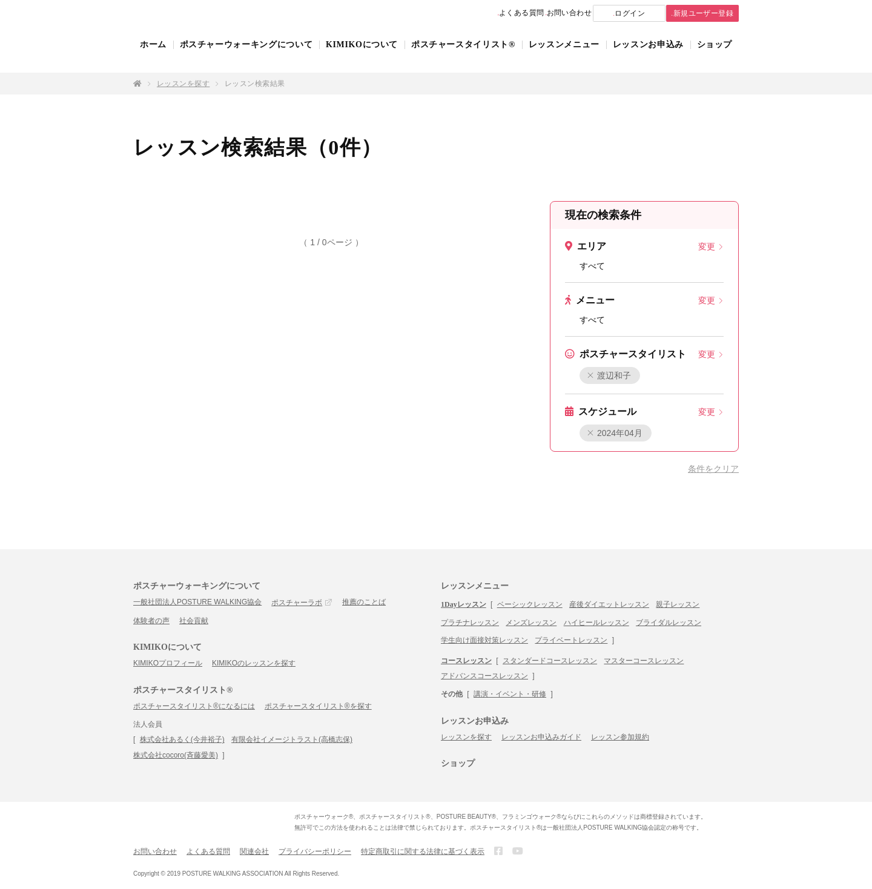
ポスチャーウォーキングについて (246, 56)
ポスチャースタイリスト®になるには (194, 706)
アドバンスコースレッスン (484, 676)
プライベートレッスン (571, 640)
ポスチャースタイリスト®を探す (318, 706)
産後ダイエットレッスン (609, 604)
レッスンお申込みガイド (541, 737)
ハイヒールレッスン (596, 622)
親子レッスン (677, 604)
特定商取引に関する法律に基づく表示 (422, 851)
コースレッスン (466, 660)
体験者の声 (151, 620)
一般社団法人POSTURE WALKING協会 (197, 602)
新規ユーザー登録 (692, 14)
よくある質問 (467, 13)
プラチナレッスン (470, 622)
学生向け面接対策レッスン (484, 640)
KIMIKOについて (362, 56)
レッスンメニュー (564, 56)
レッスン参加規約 (620, 737)
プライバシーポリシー (315, 851)
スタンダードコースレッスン (550, 660)
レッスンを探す (183, 83)
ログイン (606, 14)
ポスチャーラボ (296, 602)
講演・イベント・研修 (510, 694)
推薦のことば (364, 602)
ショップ (715, 56)
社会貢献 (193, 620)
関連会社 (254, 851)
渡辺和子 (609, 375)
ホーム (153, 56)
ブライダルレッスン (668, 622)
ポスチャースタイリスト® (463, 56)
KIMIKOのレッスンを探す (254, 663)
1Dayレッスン (463, 604)
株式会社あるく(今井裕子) (182, 739)
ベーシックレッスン (530, 604)
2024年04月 (614, 433)
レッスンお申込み (648, 56)
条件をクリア (713, 469)
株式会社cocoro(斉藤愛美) (175, 755)
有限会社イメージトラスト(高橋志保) (291, 739)
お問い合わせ (532, 13)
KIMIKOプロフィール (167, 663)
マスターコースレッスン (644, 660)
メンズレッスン (531, 622)
